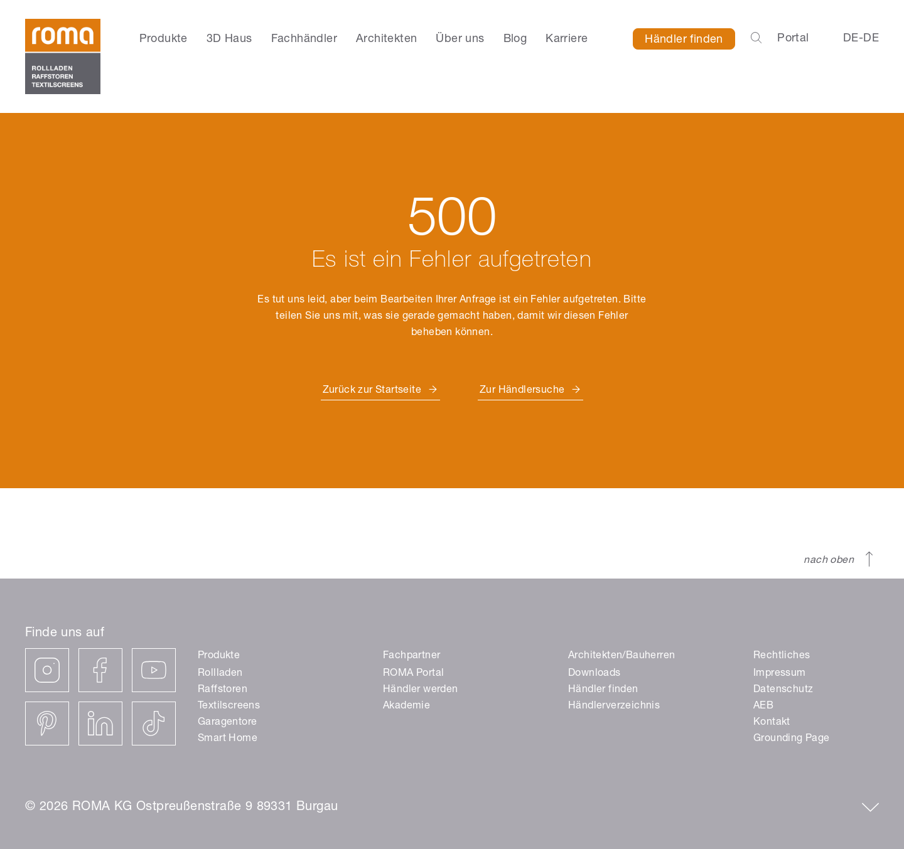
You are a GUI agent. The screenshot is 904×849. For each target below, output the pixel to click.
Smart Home (227, 739)
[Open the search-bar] (756, 39)
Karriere (567, 39)
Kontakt (771, 723)
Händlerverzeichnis (614, 707)
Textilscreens (229, 707)
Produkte (163, 39)
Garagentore (227, 723)
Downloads (594, 674)
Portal (793, 39)
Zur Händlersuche (522, 391)
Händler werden (420, 690)
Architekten (386, 39)
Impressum (779, 674)
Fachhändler (304, 39)
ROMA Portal (413, 674)
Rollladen (220, 674)
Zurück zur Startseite (372, 391)
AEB (763, 707)
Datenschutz (783, 690)
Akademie (406, 707)
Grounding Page (791, 739)
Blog (515, 39)
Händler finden (684, 40)
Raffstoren (222, 690)
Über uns (460, 39)
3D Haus (229, 39)
